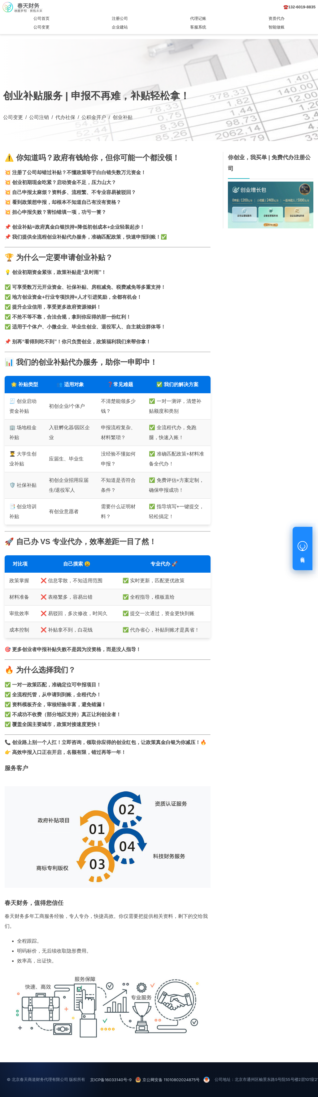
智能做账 (276, 27)
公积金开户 (93, 117)
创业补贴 (123, 117)
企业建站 (120, 27)
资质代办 (276, 18)
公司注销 (39, 117)
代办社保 (65, 117)
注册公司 (120, 18)
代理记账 (198, 18)
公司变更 (41, 27)
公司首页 (41, 18)
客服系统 (198, 27)
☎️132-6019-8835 (299, 7)
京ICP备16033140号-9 (111, 1079)
